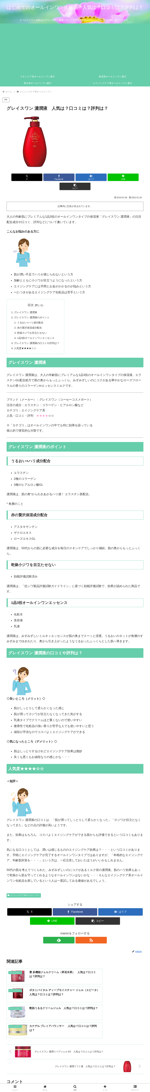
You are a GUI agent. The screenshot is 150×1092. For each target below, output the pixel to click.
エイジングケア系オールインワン (24, 888)
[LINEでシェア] (98, 177)
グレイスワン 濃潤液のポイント (33, 308)
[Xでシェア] (29, 177)
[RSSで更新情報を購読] (78, 933)
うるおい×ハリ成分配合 (31, 313)
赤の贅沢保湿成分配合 (30, 319)
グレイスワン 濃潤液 (26, 303)
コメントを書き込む (75, 1055)
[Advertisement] (75, 48)
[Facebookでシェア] (52, 177)
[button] (121, 177)
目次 (32, 296)
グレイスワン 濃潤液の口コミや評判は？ (38, 335)
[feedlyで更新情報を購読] (71, 933)
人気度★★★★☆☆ (26, 340)
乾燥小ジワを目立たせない (33, 324)
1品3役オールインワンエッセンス (37, 330)
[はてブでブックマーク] (75, 177)
